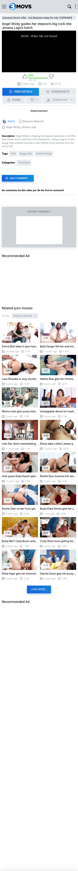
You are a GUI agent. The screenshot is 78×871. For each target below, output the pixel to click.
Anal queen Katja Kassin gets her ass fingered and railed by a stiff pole (20, 476)
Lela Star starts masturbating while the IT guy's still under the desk (20, 443)
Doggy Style (26, 153)
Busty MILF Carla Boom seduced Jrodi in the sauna (20, 541)
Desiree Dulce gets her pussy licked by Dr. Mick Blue (58, 573)
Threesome (24, 162)
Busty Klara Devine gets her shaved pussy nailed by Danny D (58, 508)
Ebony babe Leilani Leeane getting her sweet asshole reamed (58, 443)
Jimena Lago (28, 127)
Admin (11, 121)
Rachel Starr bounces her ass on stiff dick (58, 476)
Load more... (39, 589)
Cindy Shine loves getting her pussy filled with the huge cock (58, 541)
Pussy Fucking (43, 153)
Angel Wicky (13, 127)
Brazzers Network (33, 121)
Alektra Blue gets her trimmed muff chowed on (58, 378)
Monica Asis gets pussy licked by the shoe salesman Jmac (20, 411)
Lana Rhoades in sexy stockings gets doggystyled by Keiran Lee (20, 378)
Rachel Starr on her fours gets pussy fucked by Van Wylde (20, 508)
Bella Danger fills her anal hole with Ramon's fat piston (58, 346)
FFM (13, 153)
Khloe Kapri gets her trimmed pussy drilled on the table (20, 573)
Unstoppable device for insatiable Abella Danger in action (58, 411)
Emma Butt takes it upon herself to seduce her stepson (20, 346)
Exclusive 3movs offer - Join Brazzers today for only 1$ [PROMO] (37, 17)
